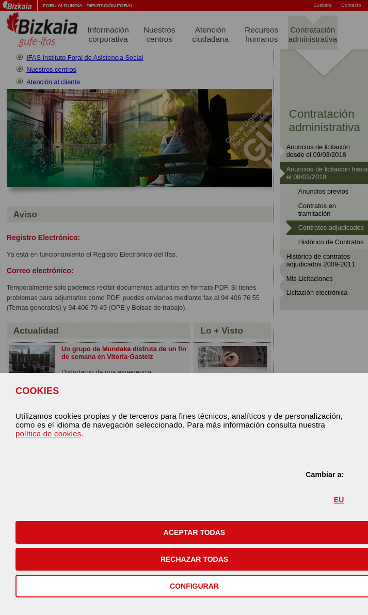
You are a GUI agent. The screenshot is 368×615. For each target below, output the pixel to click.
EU (339, 500)
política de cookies (48, 433)
